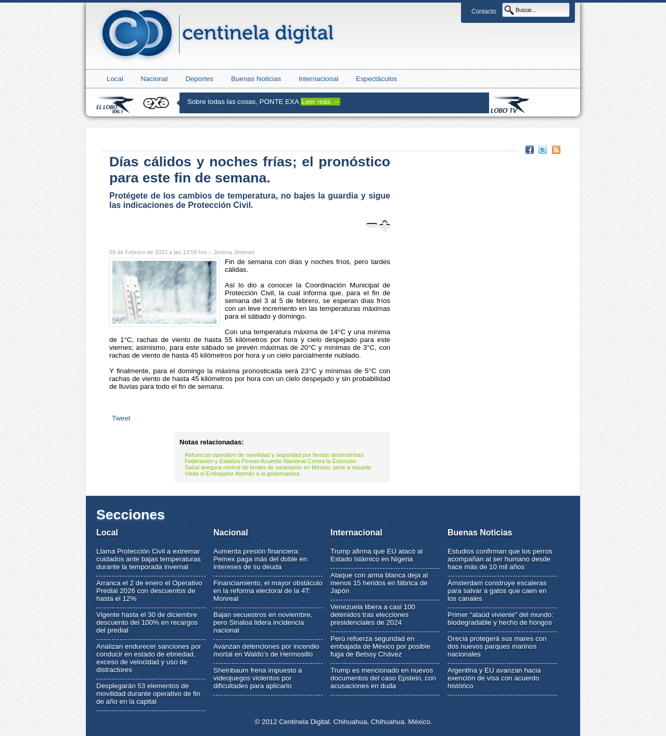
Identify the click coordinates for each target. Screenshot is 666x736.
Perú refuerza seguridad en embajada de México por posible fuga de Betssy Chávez (380, 646)
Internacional (318, 79)
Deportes (199, 79)
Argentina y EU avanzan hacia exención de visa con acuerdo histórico (494, 678)
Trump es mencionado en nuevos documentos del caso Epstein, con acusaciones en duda (383, 678)
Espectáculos (376, 79)
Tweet (121, 418)
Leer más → (321, 102)
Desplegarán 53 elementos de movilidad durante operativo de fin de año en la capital (148, 693)
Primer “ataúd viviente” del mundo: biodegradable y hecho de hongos (500, 618)
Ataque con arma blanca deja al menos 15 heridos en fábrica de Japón (379, 583)
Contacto (483, 11)
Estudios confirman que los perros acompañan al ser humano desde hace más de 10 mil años (500, 559)
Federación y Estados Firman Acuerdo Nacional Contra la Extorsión (270, 461)
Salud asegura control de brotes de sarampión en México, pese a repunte (278, 467)
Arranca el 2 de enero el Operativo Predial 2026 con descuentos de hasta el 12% (149, 590)
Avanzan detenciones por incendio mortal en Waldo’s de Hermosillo (266, 650)
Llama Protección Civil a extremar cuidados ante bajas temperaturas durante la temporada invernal (148, 559)
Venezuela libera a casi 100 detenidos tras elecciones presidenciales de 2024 (372, 614)
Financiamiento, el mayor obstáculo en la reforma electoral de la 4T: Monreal (268, 590)
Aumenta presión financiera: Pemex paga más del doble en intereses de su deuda (260, 559)
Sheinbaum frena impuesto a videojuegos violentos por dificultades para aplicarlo (257, 678)
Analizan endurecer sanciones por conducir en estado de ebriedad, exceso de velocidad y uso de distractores (148, 658)
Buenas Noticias (256, 79)
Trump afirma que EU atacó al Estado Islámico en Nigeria (376, 555)
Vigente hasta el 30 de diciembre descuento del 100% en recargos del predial (147, 622)
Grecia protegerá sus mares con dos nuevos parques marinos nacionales (496, 646)
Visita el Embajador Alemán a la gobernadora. (243, 473)
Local (115, 79)
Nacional (154, 79)
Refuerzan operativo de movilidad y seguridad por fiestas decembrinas (274, 455)
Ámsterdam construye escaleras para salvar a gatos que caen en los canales (496, 590)
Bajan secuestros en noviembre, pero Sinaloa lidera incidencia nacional (262, 622)
